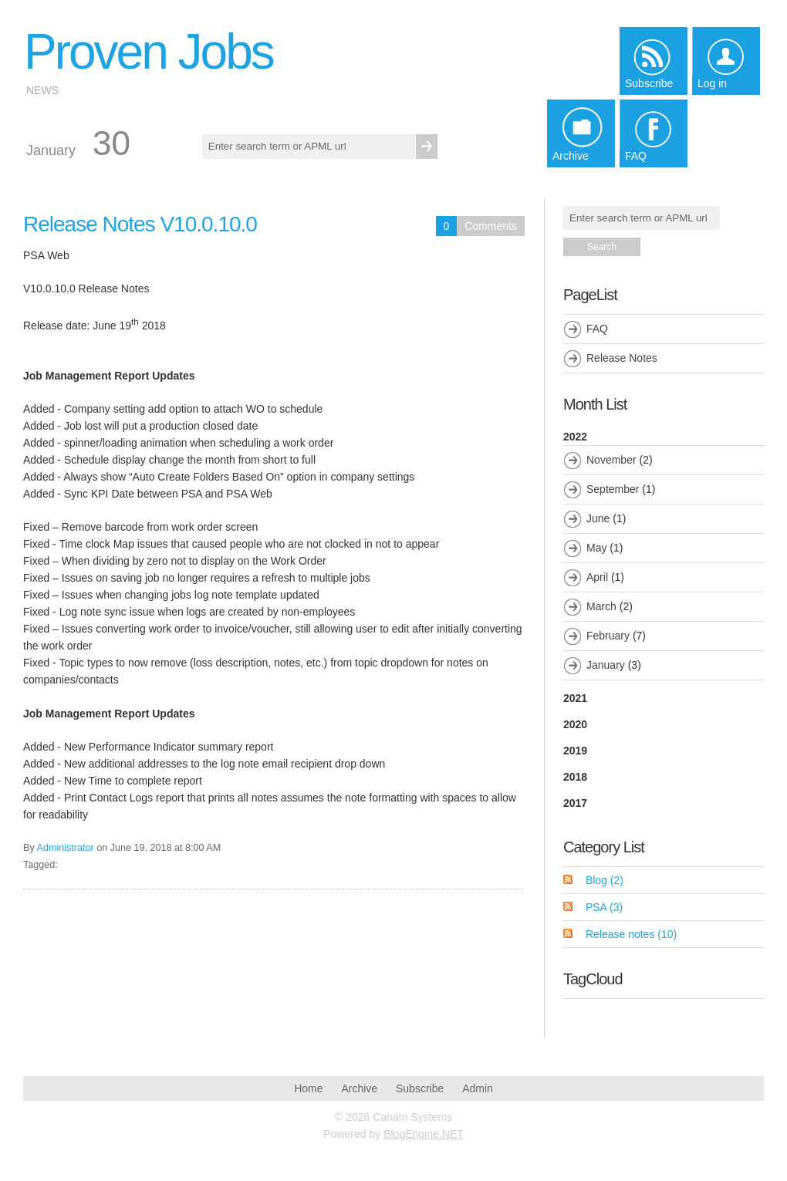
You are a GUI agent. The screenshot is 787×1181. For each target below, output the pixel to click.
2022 (663, 555)
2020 (575, 724)
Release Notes (621, 358)
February (608, 635)
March (601, 606)
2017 (575, 803)
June (598, 518)
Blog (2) (604, 880)
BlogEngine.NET (423, 1134)
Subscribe (420, 1088)
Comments (490, 226)
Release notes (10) (631, 934)
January (605, 665)
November (611, 460)
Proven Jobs (148, 51)
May (596, 548)
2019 (575, 750)
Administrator (65, 847)
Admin (477, 1088)
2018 (575, 777)
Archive (359, 1088)
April (597, 577)
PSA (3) (604, 907)
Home (308, 1088)
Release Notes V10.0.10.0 (140, 224)
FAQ (597, 328)
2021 (575, 698)
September (612, 489)
